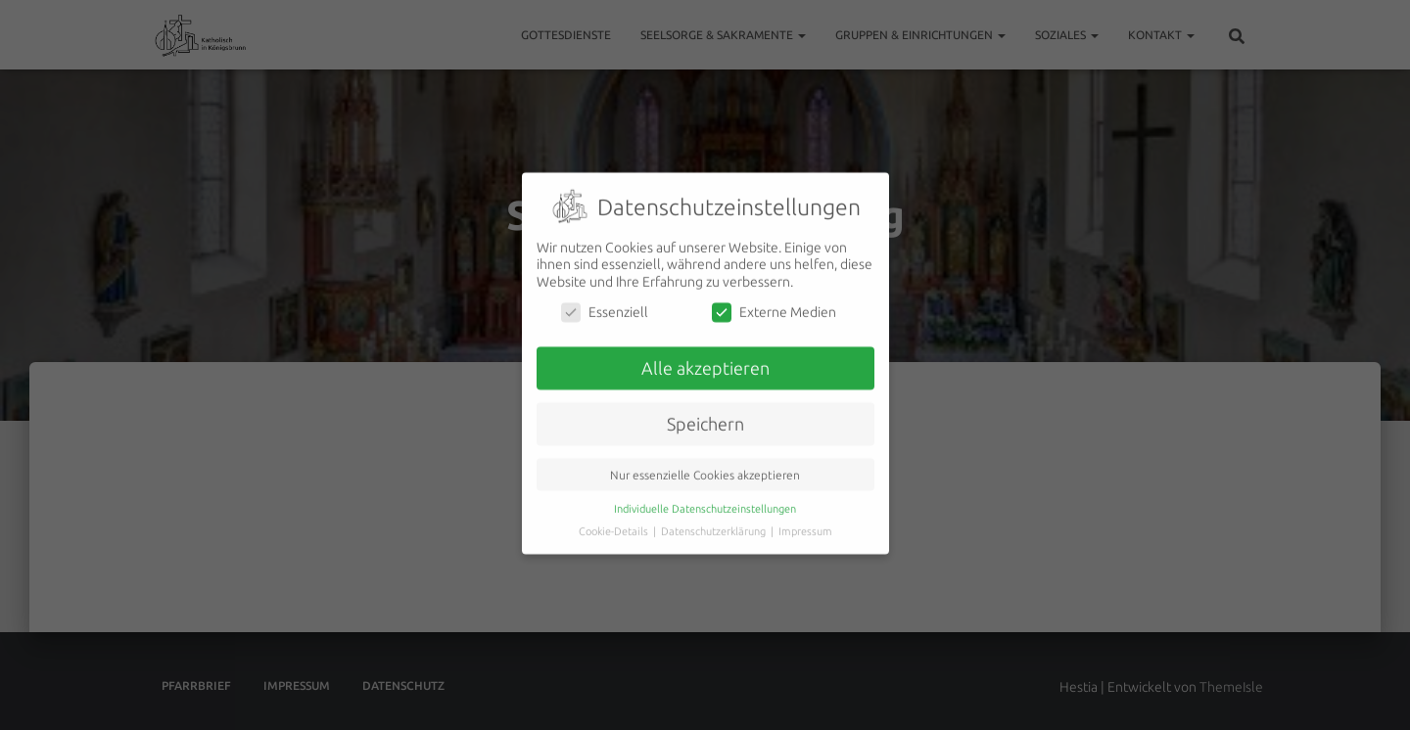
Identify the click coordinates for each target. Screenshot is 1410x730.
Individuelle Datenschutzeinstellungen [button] (705, 499)
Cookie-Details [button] (615, 521)
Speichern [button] (705, 414)
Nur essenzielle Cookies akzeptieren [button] (705, 465)
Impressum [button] (805, 521)
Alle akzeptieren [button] (705, 358)
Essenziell (604, 303)
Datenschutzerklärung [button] (715, 521)
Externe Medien (774, 303)
